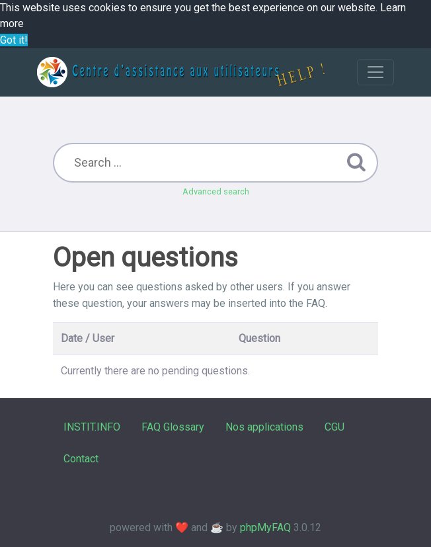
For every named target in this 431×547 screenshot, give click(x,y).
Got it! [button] (14, 40)
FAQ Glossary (172, 427)
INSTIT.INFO (91, 427)
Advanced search (215, 191)
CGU (334, 427)
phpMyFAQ (265, 527)
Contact (80, 458)
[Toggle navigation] (375, 72)
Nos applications (264, 427)
